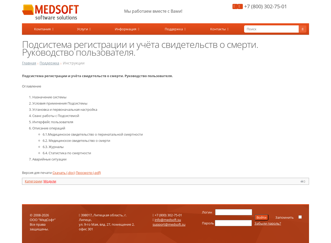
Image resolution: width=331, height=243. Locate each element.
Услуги (84, 29)
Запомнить (284, 217)
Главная (29, 63)
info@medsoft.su (168, 219)
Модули (49, 181)
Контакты (219, 29)
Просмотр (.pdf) (88, 172)
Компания (44, 29)
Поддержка (175, 29)
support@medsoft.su (169, 224)
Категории (33, 181)
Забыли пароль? (267, 223)
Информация (127, 29)
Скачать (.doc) (63, 172)
